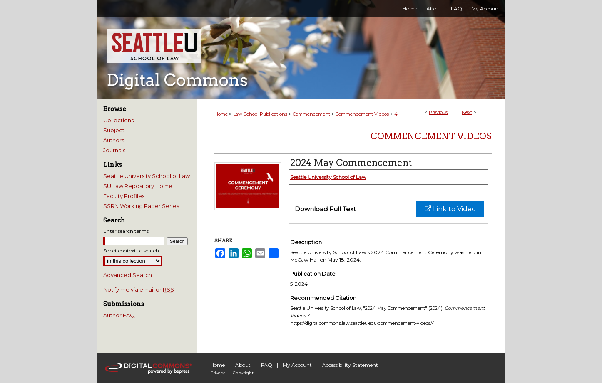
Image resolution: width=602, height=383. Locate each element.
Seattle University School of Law (146, 176)
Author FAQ (119, 315)
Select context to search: (131, 250)
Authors (113, 140)
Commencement (311, 114)
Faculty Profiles (123, 196)
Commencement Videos (362, 114)
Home (221, 114)
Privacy (217, 373)
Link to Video (450, 209)
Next (467, 112)
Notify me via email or (138, 289)
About (243, 365)
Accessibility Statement (350, 365)
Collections (118, 120)
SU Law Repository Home (137, 186)
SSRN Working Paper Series (141, 206)
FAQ (266, 365)
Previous (438, 112)
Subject (113, 130)
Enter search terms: (126, 231)
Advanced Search (127, 275)
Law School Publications (260, 114)
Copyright (243, 373)
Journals (114, 150)
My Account (297, 365)
